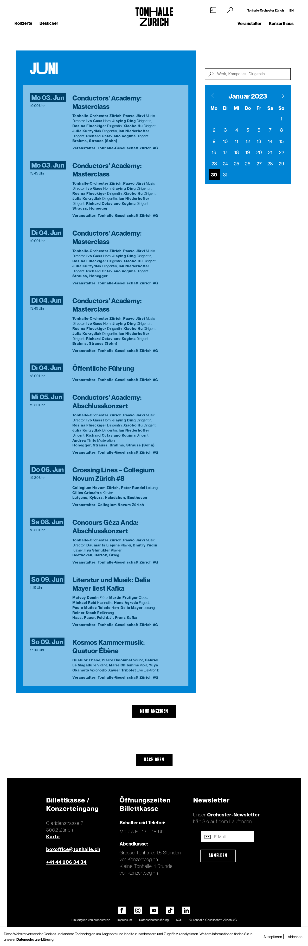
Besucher (48, 23)
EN (291, 10)
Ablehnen (295, 936)
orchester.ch (102, 920)
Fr (259, 108)
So (281, 108)
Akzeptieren (272, 936)
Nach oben (154, 760)
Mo (214, 108)
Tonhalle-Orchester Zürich (265, 10)
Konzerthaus (281, 23)
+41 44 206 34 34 (66, 862)
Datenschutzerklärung (154, 920)
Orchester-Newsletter (233, 815)
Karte (53, 836)
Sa (270, 108)
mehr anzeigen (154, 711)
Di (225, 108)
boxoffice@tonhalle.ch (73, 849)
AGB (179, 920)
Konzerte (23, 23)
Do (248, 108)
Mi (236, 108)
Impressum (124, 920)
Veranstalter (249, 23)
